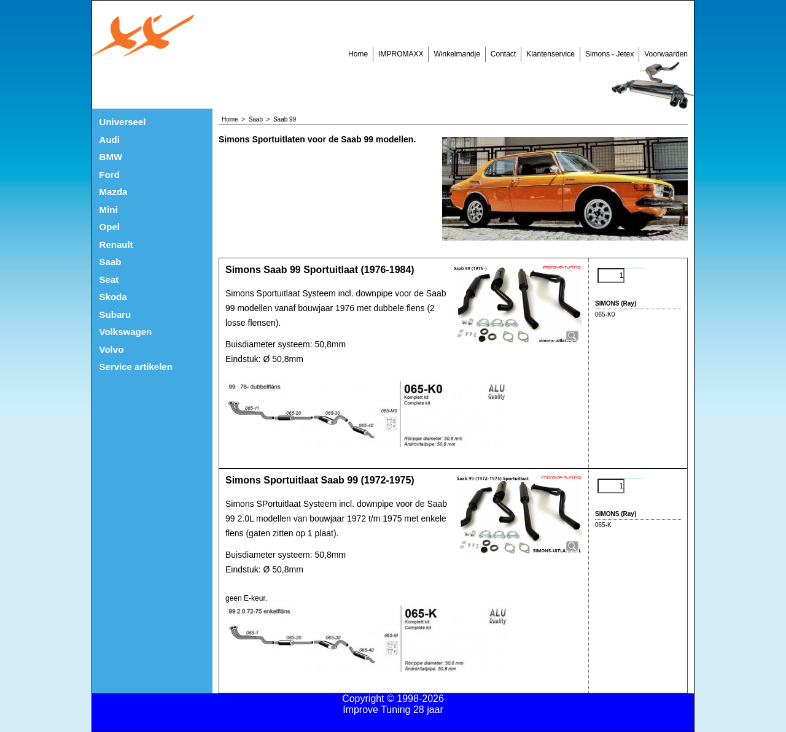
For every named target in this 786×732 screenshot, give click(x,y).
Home (358, 54)
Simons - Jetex (609, 54)
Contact (503, 54)
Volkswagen (125, 331)
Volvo (111, 349)
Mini (108, 209)
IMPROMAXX (400, 54)
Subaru (115, 314)
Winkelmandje (457, 54)
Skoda (113, 296)
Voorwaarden (666, 54)
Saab (110, 261)
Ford (109, 174)
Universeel (122, 122)
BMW (111, 157)
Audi (109, 139)
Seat (109, 279)
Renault (116, 244)
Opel (109, 227)
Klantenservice (550, 54)
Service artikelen (136, 366)
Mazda (113, 192)
